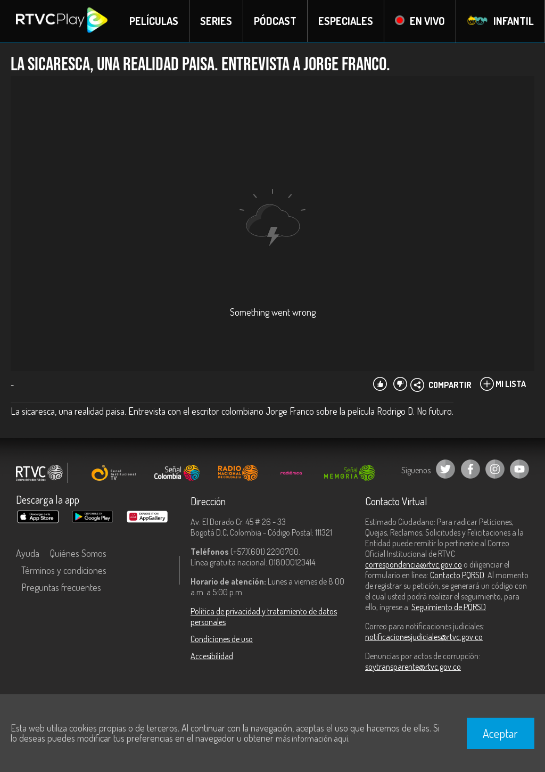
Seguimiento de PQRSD (448, 607)
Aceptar (500, 733)
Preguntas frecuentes (61, 587)
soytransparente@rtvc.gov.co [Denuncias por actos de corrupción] (413, 666)
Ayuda (27, 553)
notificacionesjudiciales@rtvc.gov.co (424, 636)
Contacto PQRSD (457, 575)
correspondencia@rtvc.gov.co (413, 564)
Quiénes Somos (78, 553)
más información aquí (312, 738)
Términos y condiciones (63, 570)
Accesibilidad (212, 656)
